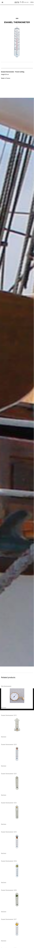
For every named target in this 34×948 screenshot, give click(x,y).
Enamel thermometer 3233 (9, 832)
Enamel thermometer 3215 (9, 715)
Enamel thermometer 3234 (9, 861)
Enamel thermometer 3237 (9, 919)
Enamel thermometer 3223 (9, 744)
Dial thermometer (6, 686)
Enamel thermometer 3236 (9, 890)
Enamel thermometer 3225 (9, 773)
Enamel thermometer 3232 (9, 803)
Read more (3, 707)
